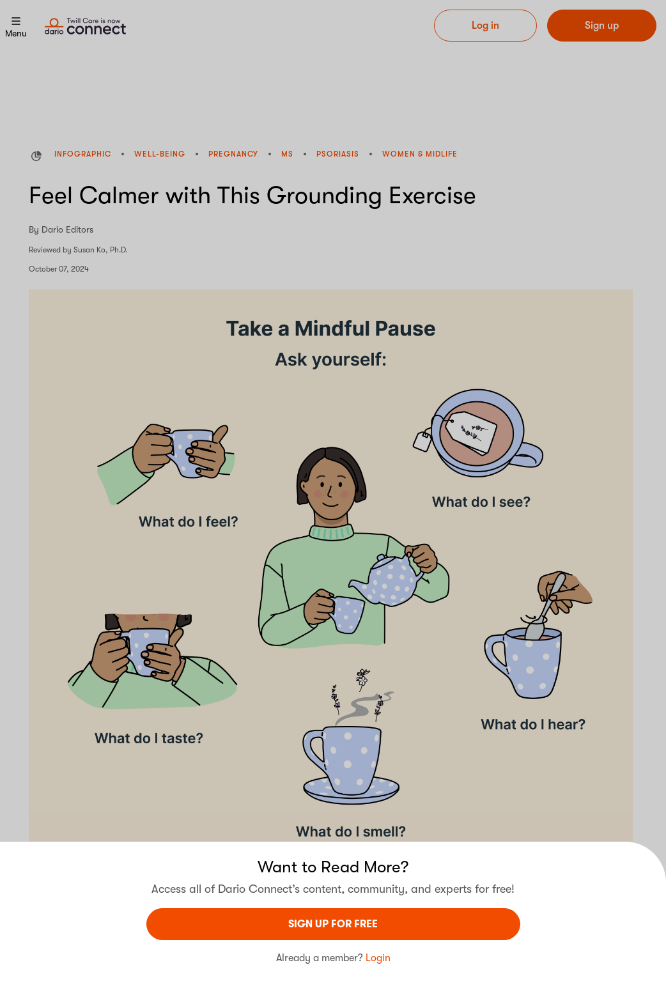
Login (378, 958)
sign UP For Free (333, 924)
